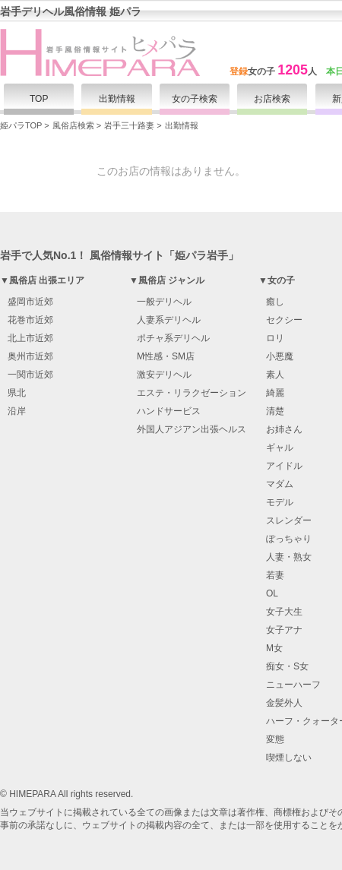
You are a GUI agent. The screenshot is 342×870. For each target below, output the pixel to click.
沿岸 (17, 411)
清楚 (275, 411)
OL (272, 593)
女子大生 (284, 611)
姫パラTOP (21, 125)
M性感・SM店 (166, 356)
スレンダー (289, 520)
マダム (279, 484)
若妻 (275, 575)
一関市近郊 (30, 374)
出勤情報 (117, 98)
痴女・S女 (287, 666)
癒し (275, 301)
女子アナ (284, 630)
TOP (39, 98)
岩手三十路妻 (129, 125)
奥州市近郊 (30, 356)
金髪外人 (284, 703)
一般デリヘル (164, 301)
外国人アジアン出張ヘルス (191, 429)
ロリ (275, 338)
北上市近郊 (30, 338)
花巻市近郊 (30, 320)
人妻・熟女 (289, 557)
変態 (275, 739)
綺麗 (275, 393)
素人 (275, 374)
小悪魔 (279, 356)
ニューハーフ (293, 684)
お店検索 (272, 98)
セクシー (284, 320)
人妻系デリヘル (169, 320)
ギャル (279, 447)
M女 (274, 648)
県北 (17, 393)
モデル (279, 502)
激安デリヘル (164, 374)
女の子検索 (194, 98)
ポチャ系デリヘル (173, 338)
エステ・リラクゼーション (191, 393)
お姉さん (284, 429)
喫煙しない (289, 757)
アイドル (284, 465)
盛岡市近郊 (30, 301)
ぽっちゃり (289, 538)
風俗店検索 (73, 125)
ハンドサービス (169, 411)
